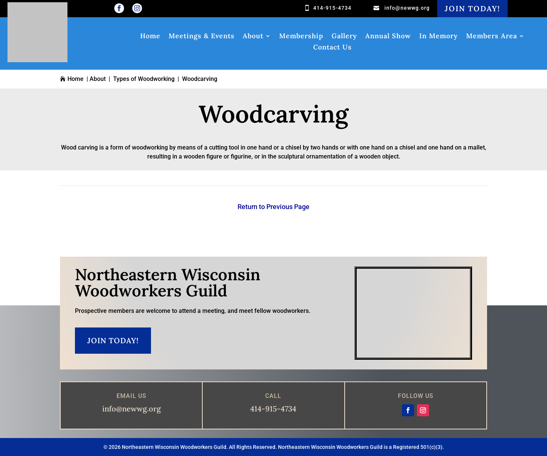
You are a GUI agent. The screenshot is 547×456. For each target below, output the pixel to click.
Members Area (491, 36)
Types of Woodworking (144, 78)
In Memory (438, 36)
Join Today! (472, 8)
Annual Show (388, 36)
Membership (301, 36)
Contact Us (332, 48)
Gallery (344, 36)
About (253, 36)
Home (150, 36)
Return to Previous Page (273, 207)
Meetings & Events (202, 36)
